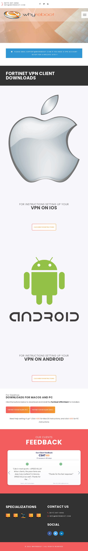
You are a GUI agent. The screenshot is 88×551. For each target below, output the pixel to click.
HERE (38, 418)
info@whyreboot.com (14, 5)
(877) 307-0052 (55, 513)
